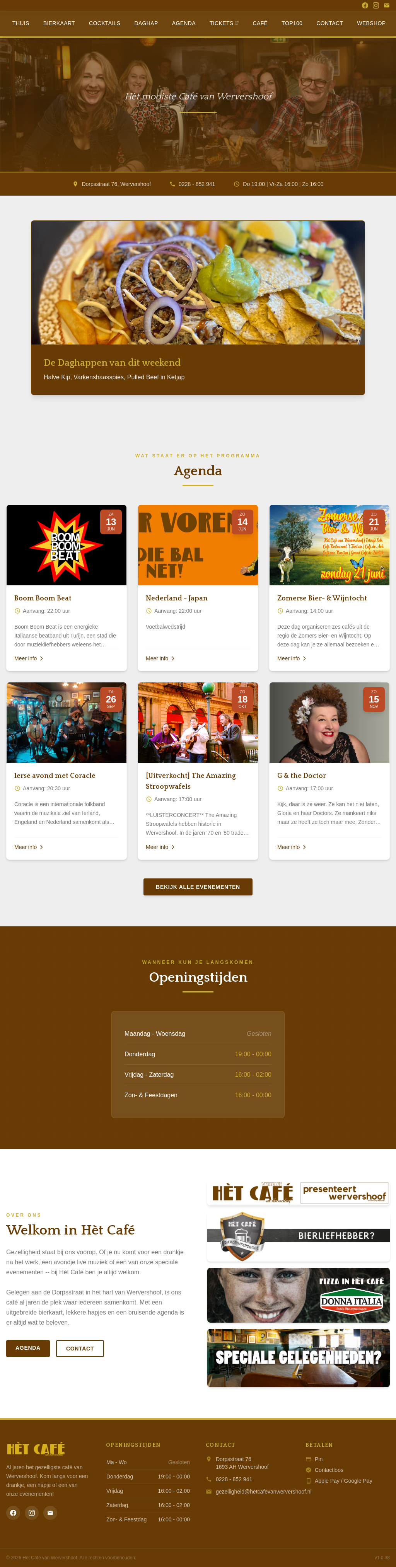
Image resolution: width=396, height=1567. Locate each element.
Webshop (371, 23)
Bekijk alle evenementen (198, 887)
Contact (329, 23)
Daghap (146, 23)
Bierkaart (59, 23)
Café (260, 23)
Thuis (20, 23)
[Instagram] (376, 5)
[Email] (387, 5)
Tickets (224, 23)
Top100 (292, 23)
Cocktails (104, 23)
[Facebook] (365, 5)
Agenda (184, 23)
